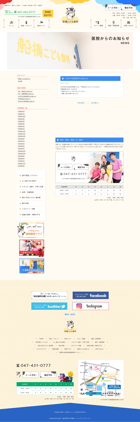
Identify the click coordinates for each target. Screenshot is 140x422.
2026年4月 (21, 111)
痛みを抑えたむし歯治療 (31, 198)
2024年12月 (21, 131)
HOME (41, 339)
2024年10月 (21, 136)
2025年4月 (21, 126)
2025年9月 (21, 119)
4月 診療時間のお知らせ (26, 94)
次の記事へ (95, 102)
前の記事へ (81, 102)
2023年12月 (21, 151)
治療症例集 (55, 349)
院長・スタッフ (54, 339)
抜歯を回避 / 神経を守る (31, 215)
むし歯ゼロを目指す (31, 182)
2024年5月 (21, 146)
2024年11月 (21, 134)
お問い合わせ (99, 349)
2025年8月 (21, 121)
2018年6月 (21, 166)
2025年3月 (21, 129)
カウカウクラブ (41, 349)
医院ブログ (68, 349)
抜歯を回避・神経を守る (94, 345)
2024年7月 (21, 141)
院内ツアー (68, 339)
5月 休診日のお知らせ (25, 91)
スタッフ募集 (81, 339)
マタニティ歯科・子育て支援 (80, 342)
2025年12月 (21, 116)
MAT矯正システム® (31, 176)
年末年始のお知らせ (24, 99)
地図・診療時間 (96, 339)
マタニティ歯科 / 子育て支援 (31, 187)
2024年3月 (21, 148)
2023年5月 (21, 158)
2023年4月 (21, 161)
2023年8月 (21, 156)
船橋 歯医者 (70, 314)
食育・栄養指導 (99, 342)
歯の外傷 (31, 204)
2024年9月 (21, 138)
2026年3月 (21, 114)
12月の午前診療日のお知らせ (27, 96)
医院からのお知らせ (24, 79)
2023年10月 (21, 153)
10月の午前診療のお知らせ (26, 101)
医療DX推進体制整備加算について (70, 352)
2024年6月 (21, 143)
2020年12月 (21, 163)
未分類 (20, 81)
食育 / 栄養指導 (31, 193)
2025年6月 (21, 124)
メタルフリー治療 (31, 210)
